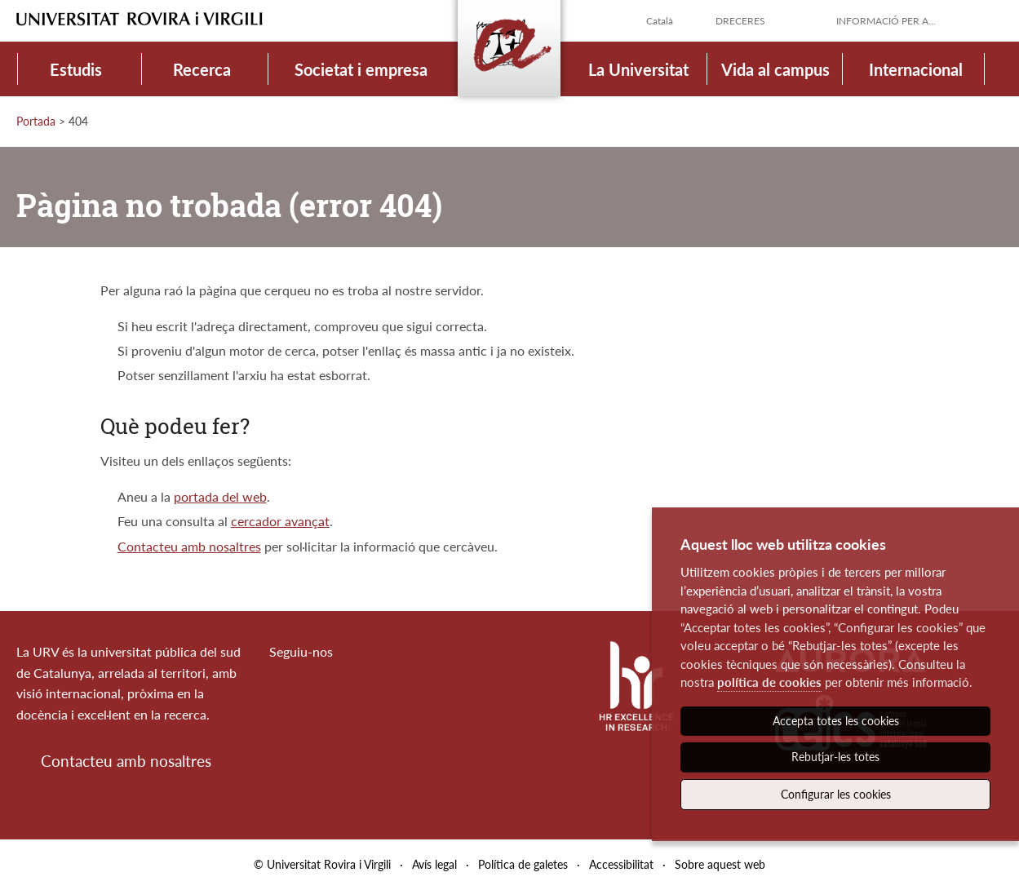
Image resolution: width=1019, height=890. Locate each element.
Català (659, 21)
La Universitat (638, 69)
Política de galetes (523, 864)
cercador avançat (280, 521)
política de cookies (769, 682)
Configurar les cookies (836, 794)
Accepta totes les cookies (836, 721)
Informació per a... (886, 21)
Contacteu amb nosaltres (189, 546)
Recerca (202, 69)
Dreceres (740, 21)
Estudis (76, 69)
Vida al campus (775, 69)
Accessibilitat (621, 864)
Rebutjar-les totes (835, 757)
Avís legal (434, 864)
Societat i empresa (361, 69)
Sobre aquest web (720, 864)
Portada (35, 121)
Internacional (916, 69)
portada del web (220, 496)
